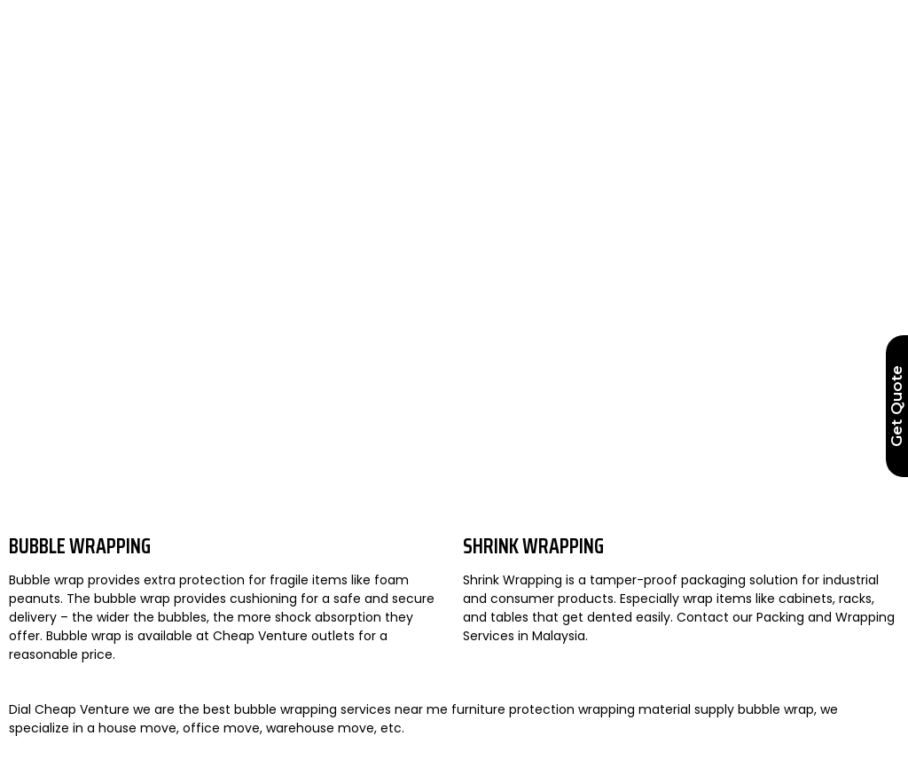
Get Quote (896, 406)
